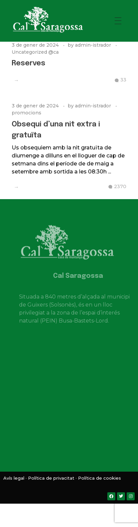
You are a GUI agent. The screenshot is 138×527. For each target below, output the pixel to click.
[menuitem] (55, 510)
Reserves (28, 63)
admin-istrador (93, 45)
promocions (26, 113)
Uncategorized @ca (35, 52)
